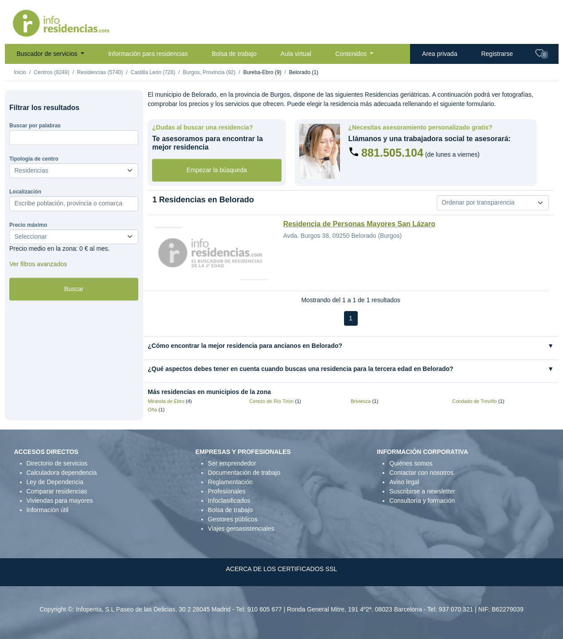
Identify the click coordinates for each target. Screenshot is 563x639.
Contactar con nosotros (421, 472)
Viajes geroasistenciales (241, 528)
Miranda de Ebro (166, 401)
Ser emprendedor (232, 463)
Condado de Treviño (474, 401)
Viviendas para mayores (60, 500)
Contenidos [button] (351, 53)
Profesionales (227, 491)
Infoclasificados (229, 500)
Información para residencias (148, 53)
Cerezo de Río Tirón (271, 401)
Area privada (439, 53)
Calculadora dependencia (62, 472)
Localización (25, 192)
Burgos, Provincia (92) (209, 72)
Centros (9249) (51, 72)
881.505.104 (392, 152)
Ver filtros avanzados (38, 264)
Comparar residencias (57, 491)
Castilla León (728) (152, 72)
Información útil (48, 509)
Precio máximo (28, 225)
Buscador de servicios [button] (48, 53)
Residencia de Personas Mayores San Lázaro (359, 224)
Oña (152, 409)
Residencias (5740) (100, 72)
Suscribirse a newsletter (422, 491)
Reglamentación (230, 481)
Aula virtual (296, 53)
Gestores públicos (233, 519)
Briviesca (361, 401)
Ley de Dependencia (55, 481)
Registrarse (497, 53)
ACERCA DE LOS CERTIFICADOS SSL (281, 568)
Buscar (74, 288)
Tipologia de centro (33, 159)
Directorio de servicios (57, 463)
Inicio (20, 72)
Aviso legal (404, 481)
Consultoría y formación (422, 500)
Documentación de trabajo (244, 472)
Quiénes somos (410, 463)
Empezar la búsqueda (217, 170)
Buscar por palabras (35, 125)
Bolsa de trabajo (234, 53)
